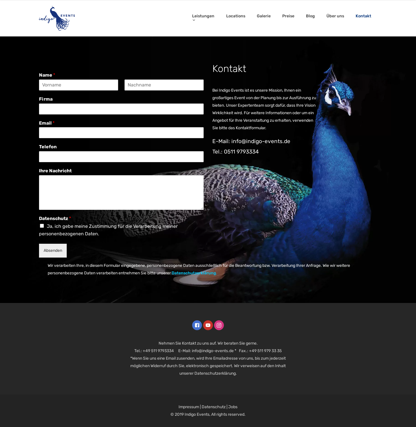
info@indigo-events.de (213, 350)
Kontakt (363, 16)
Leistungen (203, 16)
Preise (288, 16)
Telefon (48, 146)
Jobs (232, 406)
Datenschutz (55, 218)
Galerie (264, 16)
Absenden (53, 250)
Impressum (189, 406)
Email (47, 123)
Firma (46, 99)
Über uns (335, 16)
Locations (235, 16)
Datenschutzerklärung (194, 273)
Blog (310, 16)
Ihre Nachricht (55, 170)
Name (47, 75)
